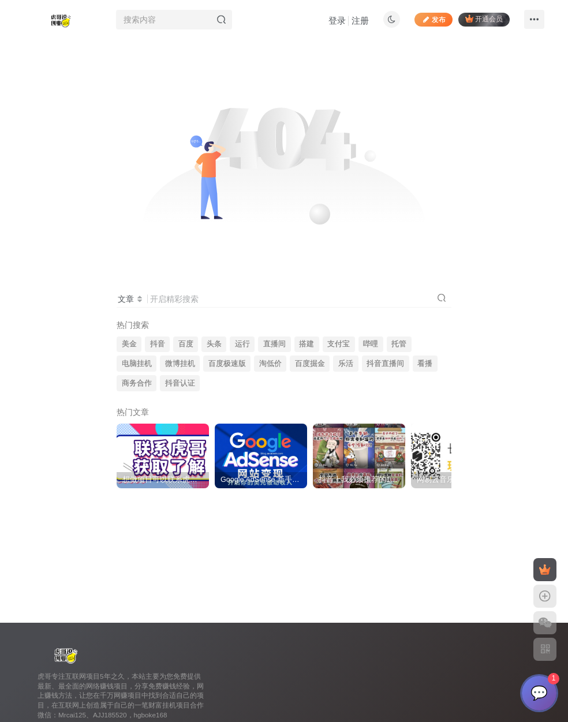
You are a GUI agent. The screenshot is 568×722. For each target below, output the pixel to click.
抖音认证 (180, 383)
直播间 (274, 344)
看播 (424, 364)
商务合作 (137, 383)
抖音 (157, 344)
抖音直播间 (385, 364)
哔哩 (370, 344)
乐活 (345, 364)
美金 (129, 344)
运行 (242, 344)
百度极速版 (227, 364)
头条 (214, 344)
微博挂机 (180, 364)
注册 (360, 20)
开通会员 (484, 18)
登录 (337, 20)
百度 (185, 344)
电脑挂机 (137, 364)
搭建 (306, 344)
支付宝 (338, 344)
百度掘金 (310, 364)
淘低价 (270, 364)
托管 (398, 344)
